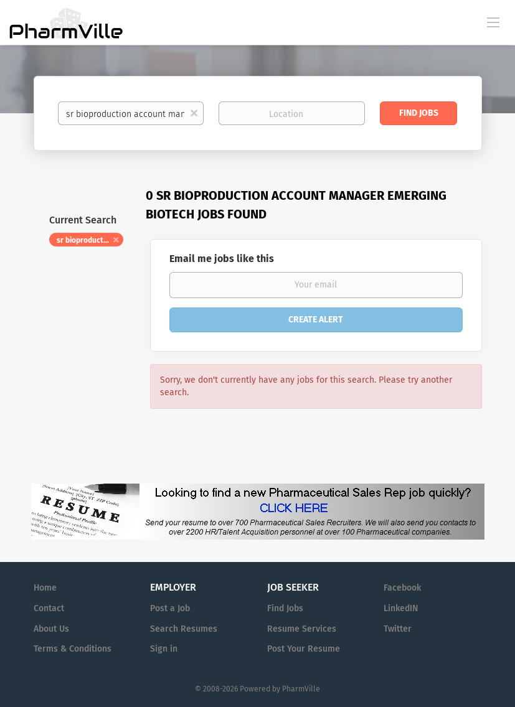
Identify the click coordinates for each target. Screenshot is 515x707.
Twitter (398, 629)
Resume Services (301, 629)
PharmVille (301, 689)
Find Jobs (418, 113)
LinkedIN (401, 608)
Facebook (402, 588)
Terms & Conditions (72, 649)
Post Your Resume (303, 649)
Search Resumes (183, 629)
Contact (49, 608)
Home (45, 588)
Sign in (163, 649)
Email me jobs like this (221, 259)
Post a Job (170, 608)
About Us (51, 629)
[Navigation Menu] (493, 21)
